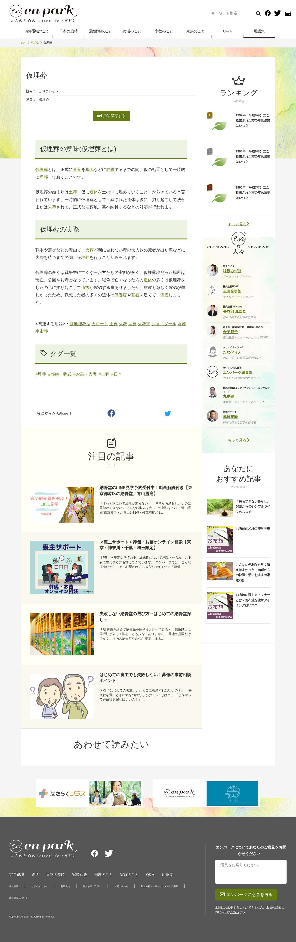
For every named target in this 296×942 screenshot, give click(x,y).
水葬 (182, 324)
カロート (100, 324)
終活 (35, 875)
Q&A (150, 875)
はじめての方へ (39, 886)
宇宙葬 (41, 331)
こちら (234, 912)
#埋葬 (40, 374)
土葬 (73, 192)
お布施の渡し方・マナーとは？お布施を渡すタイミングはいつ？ (253, 600)
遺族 (85, 287)
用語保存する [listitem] (111, 116)
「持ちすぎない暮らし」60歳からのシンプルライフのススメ (253, 506)
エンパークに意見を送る (246, 894)
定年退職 (16, 875)
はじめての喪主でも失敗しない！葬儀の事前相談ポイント (145, 677)
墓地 (89, 169)
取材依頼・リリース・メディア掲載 (159, 886)
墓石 (135, 295)
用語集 (259, 31)
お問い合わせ (121, 886)
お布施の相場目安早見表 (253, 528)
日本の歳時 (68, 31)
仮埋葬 (41, 169)
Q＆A (227, 31)
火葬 (52, 207)
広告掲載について (18, 897)
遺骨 (77, 169)
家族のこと (195, 31)
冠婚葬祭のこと (100, 31)
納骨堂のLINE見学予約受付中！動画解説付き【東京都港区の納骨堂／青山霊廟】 (145, 490)
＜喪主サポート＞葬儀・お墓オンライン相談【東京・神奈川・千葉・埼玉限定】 (145, 545)
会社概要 (13, 886)
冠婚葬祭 (79, 875)
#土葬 (104, 374)
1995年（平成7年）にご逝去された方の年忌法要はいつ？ (253, 193)
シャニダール (163, 324)
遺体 (93, 192)
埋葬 (44, 177)
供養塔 (120, 295)
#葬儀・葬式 (59, 374)
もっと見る (238, 224)
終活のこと (132, 31)
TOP (23, 42)
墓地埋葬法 (80, 324)
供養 (164, 295)
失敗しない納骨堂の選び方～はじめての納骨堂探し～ (145, 616)
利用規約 (65, 886)
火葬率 (144, 324)
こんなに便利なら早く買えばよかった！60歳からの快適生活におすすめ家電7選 (253, 572)
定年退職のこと (36, 31)
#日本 (116, 374)
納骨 (110, 169)
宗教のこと (164, 31)
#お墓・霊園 (85, 374)
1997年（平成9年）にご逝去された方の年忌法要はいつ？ (253, 120)
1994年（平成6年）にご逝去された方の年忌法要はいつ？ (253, 156)
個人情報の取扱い (92, 886)
